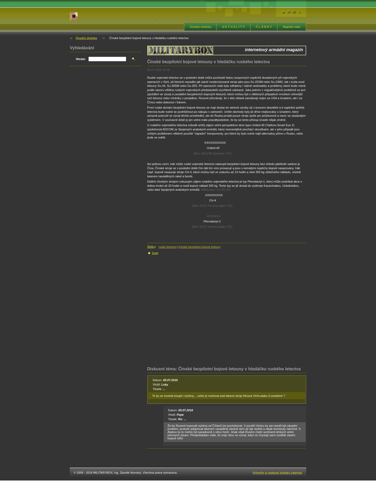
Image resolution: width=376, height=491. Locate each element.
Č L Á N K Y (264, 26)
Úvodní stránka (200, 26)
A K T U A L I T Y (233, 26)
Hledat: (81, 59)
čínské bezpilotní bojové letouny (200, 246)
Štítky (151, 246)
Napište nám (291, 26)
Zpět (155, 253)
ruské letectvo (167, 246)
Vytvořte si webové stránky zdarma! (277, 472)
